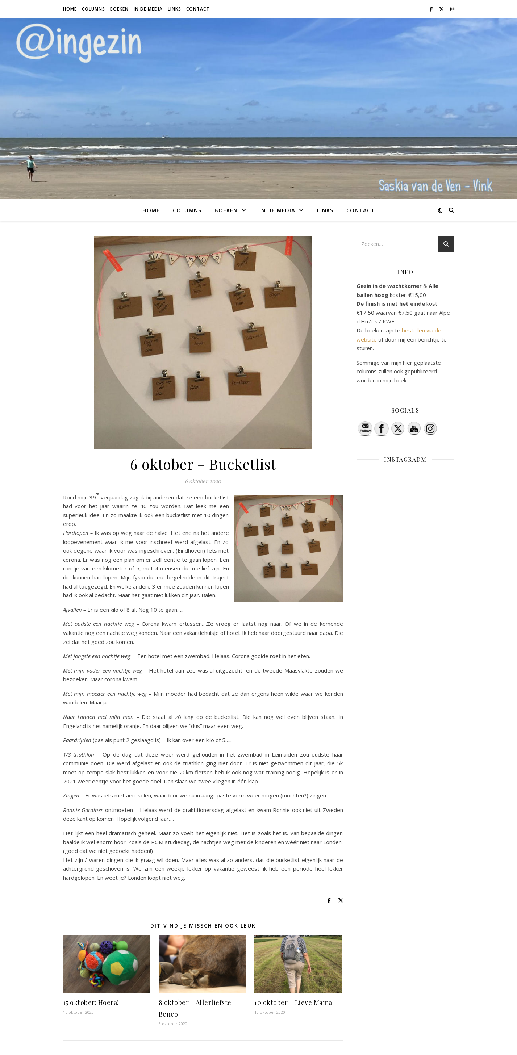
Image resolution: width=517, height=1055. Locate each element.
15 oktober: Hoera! (91, 1002)
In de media (148, 9)
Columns (93, 9)
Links (174, 9)
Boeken (119, 9)
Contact (197, 9)
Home (70, 9)
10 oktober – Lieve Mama (293, 1002)
